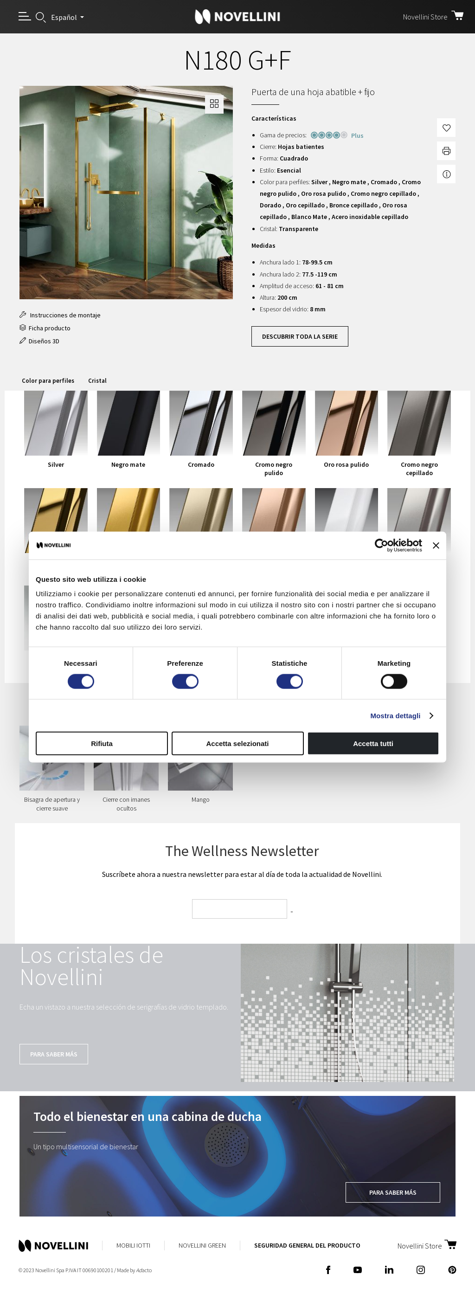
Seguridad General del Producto (307, 1245)
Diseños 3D (39, 341)
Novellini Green (202, 1245)
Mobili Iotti (133, 1245)
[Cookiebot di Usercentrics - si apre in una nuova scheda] (381, 545)
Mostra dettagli (395, 715)
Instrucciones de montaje (60, 315)
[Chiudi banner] (436, 545)
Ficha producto (45, 328)
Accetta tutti (373, 743)
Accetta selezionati (237, 743)
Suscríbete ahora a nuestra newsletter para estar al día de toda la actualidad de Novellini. (242, 874)
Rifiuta (102, 743)
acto (144, 1270)
